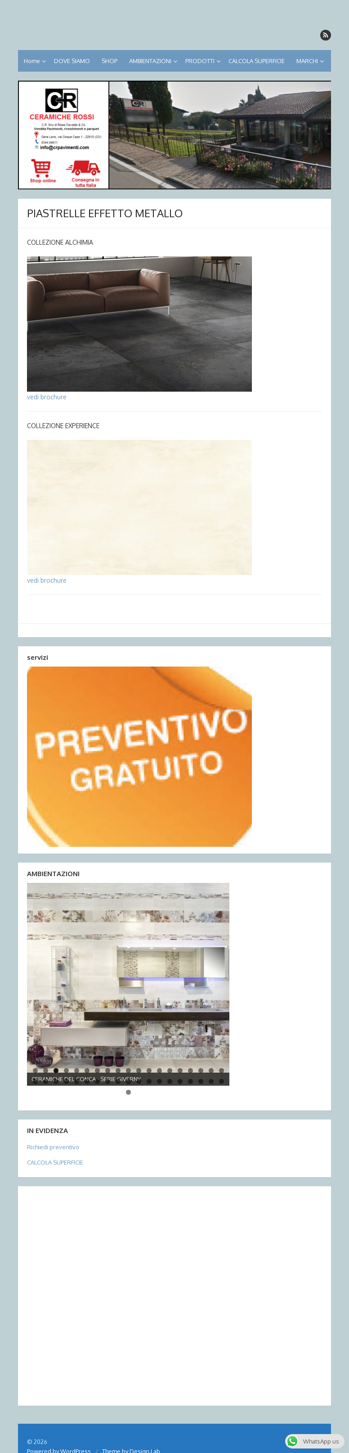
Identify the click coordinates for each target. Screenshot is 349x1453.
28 (118, 1081)
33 (169, 1081)
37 (211, 1081)
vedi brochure (47, 397)
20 (35, 1081)
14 (169, 1070)
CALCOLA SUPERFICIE (256, 60)
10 (128, 1070)
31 (149, 1081)
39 (128, 1092)
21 (45, 1081)
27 (107, 1081)
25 (87, 1081)
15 (180, 1070)
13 (159, 1070)
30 (138, 1081)
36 (200, 1081)
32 (159, 1081)
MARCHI (307, 60)
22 (56, 1081)
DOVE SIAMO (72, 60)
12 (149, 1070)
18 (211, 1070)
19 (221, 1070)
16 (190, 1070)
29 (128, 1081)
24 (76, 1081)
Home (32, 60)
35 (190, 1081)
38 (221, 1081)
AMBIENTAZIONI (150, 60)
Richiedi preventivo (53, 1146)
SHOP (109, 60)
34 (180, 1081)
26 (97, 1081)
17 (200, 1070)
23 (66, 1081)
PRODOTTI (200, 60)
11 (138, 1070)
